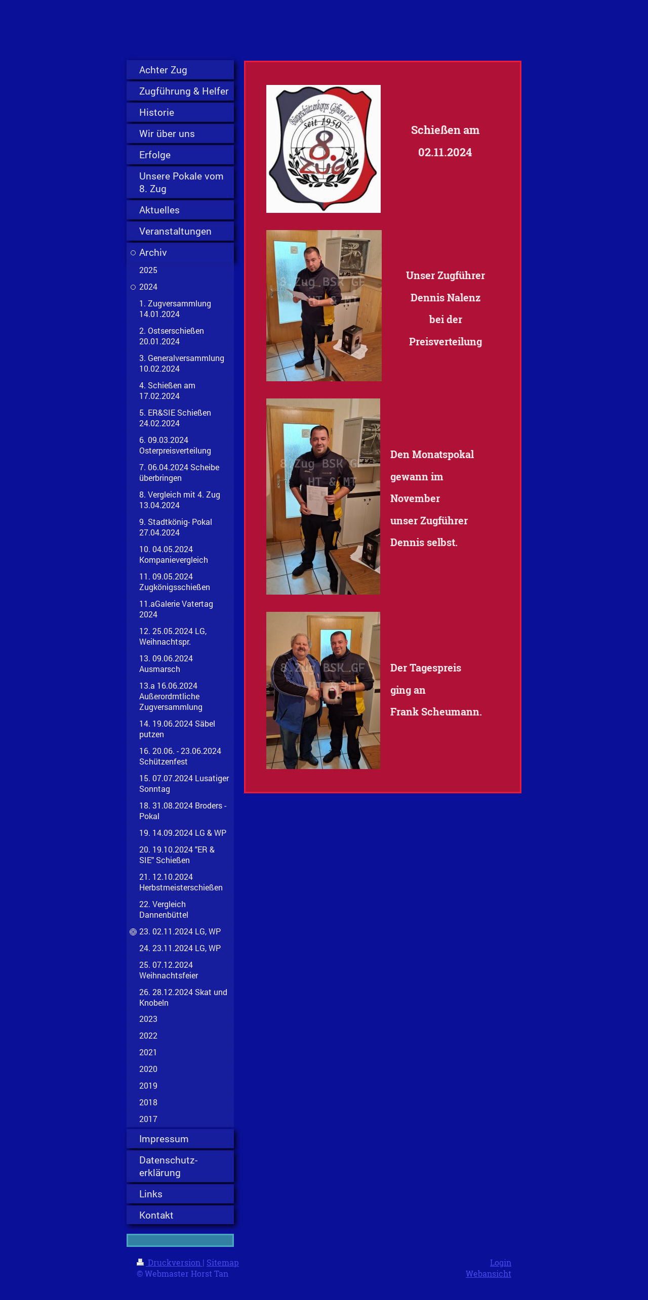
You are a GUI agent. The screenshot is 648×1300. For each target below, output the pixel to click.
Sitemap (223, 1262)
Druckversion (169, 1262)
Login (500, 1262)
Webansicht (488, 1273)
